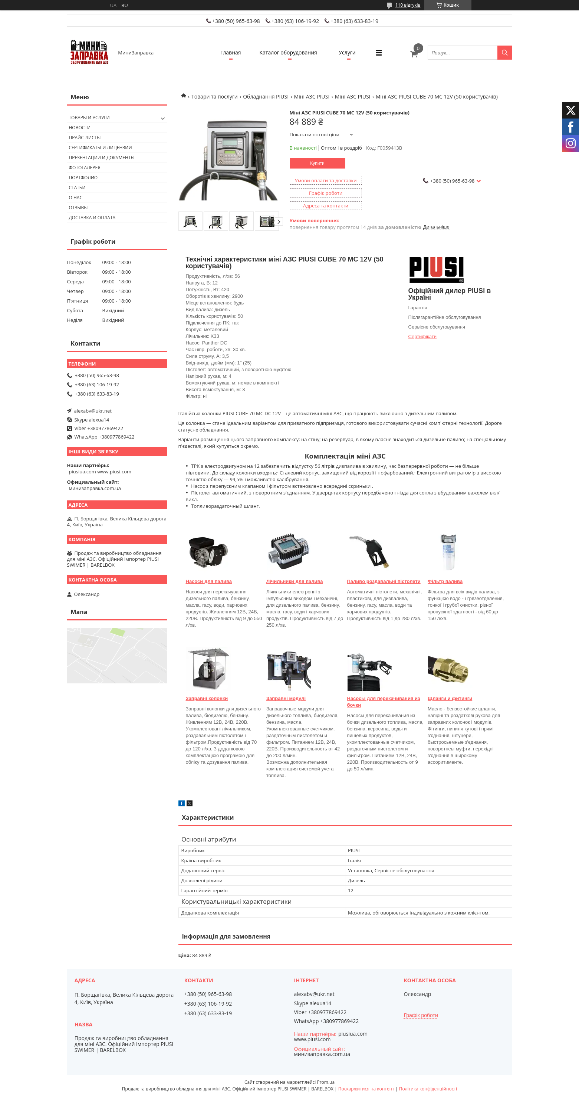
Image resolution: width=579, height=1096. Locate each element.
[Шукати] (504, 53)
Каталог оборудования (288, 52)
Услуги (347, 52)
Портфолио (83, 177)
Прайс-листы (85, 137)
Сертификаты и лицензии (100, 147)
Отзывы (78, 207)
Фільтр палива (445, 581)
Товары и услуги (89, 117)
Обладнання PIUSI (266, 96)
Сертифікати (422, 336)
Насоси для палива (209, 581)
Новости (80, 127)
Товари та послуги (214, 96)
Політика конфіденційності (428, 1089)
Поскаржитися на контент (366, 1089)
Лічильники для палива (294, 581)
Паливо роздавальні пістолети (384, 581)
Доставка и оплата (92, 217)
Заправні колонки (207, 698)
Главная (230, 52)
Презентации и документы (102, 157)
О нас (75, 197)
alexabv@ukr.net (93, 411)
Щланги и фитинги (450, 698)
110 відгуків (408, 5)
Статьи (77, 187)
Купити (317, 163)
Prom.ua (326, 1082)
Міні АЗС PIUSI (312, 96)
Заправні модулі (286, 698)
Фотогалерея (85, 167)
